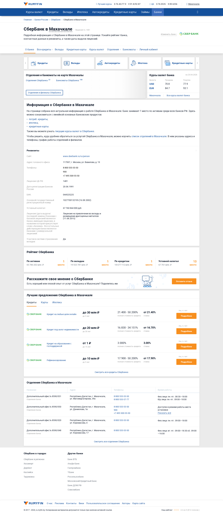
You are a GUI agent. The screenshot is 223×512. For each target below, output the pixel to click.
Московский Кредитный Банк (82, 481)
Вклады (68, 12)
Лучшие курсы (104, 4)
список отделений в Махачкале (149, 136)
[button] (111, 150)
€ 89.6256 (172, 4)
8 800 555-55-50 (70, 167)
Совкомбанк (74, 489)
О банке (29, 49)
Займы (145, 12)
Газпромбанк (74, 468)
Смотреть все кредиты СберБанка (111, 372)
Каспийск (28, 472)
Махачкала (155, 95)
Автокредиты (100, 12)
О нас (50, 503)
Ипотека (82, 12)
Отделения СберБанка (38, 80)
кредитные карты (39, 126)
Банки (158, 12)
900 (65, 172)
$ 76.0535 (161, 4)
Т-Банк (71, 472)
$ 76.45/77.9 (120, 4)
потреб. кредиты (38, 119)
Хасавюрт (28, 463)
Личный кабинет (148, 49)
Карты (44, 302)
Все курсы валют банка (178, 95)
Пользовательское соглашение (103, 503)
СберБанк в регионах (34, 459)
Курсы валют (34, 12)
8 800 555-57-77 (121, 399)
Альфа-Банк (74, 463)
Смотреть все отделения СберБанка (111, 441)
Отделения (113, 49)
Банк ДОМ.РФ (74, 485)
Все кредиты (44, 49)
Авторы (126, 503)
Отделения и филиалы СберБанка (44, 92)
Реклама (59, 503)
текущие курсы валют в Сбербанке (74, 131)
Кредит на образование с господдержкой (59, 344)
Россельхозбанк (76, 477)
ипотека (33, 122)
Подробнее (186, 316)
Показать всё (164, 412)
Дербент (28, 468)
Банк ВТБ (72, 459)
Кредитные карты (125, 12)
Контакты (71, 503)
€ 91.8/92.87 (134, 4)
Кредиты (52, 12)
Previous (25, 63)
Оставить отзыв (184, 281)
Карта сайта (138, 503)
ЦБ (152, 4)
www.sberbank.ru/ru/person (76, 156)
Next (197, 63)
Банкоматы (129, 49)
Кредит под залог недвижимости (63, 329)
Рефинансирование (56, 360)
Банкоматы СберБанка (69, 80)
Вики (81, 503)
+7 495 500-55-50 (71, 176)
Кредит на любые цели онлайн (61, 314)
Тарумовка (29, 477)
